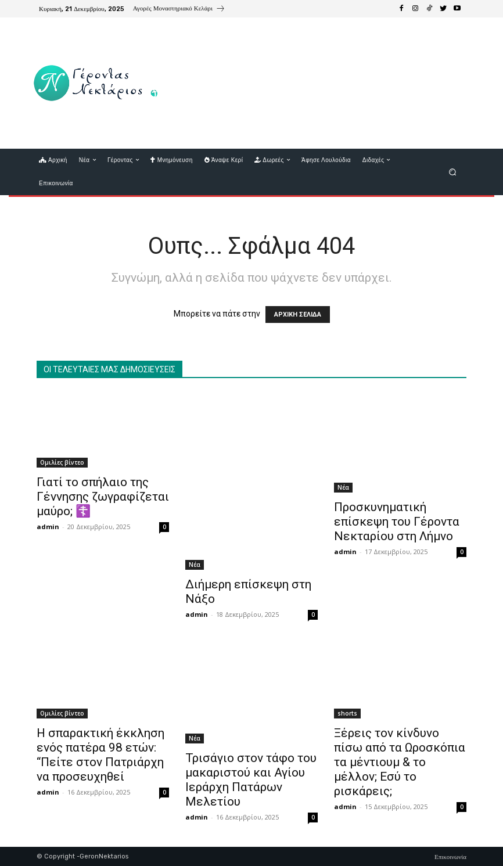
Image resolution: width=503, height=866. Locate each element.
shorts (347, 713)
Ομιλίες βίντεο (62, 462)
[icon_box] (179, 9)
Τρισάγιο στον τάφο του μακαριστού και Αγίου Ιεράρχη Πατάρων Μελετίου (251, 779)
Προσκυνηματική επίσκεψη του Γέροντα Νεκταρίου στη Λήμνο (396, 521)
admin (48, 526)
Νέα (194, 564)
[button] (452, 171)
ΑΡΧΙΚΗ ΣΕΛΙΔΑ (297, 314)
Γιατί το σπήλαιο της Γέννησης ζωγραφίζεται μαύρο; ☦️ (103, 496)
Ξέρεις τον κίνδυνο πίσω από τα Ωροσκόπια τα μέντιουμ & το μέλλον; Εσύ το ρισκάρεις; (399, 762)
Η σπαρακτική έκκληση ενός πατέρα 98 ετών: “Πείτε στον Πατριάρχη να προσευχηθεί (100, 755)
